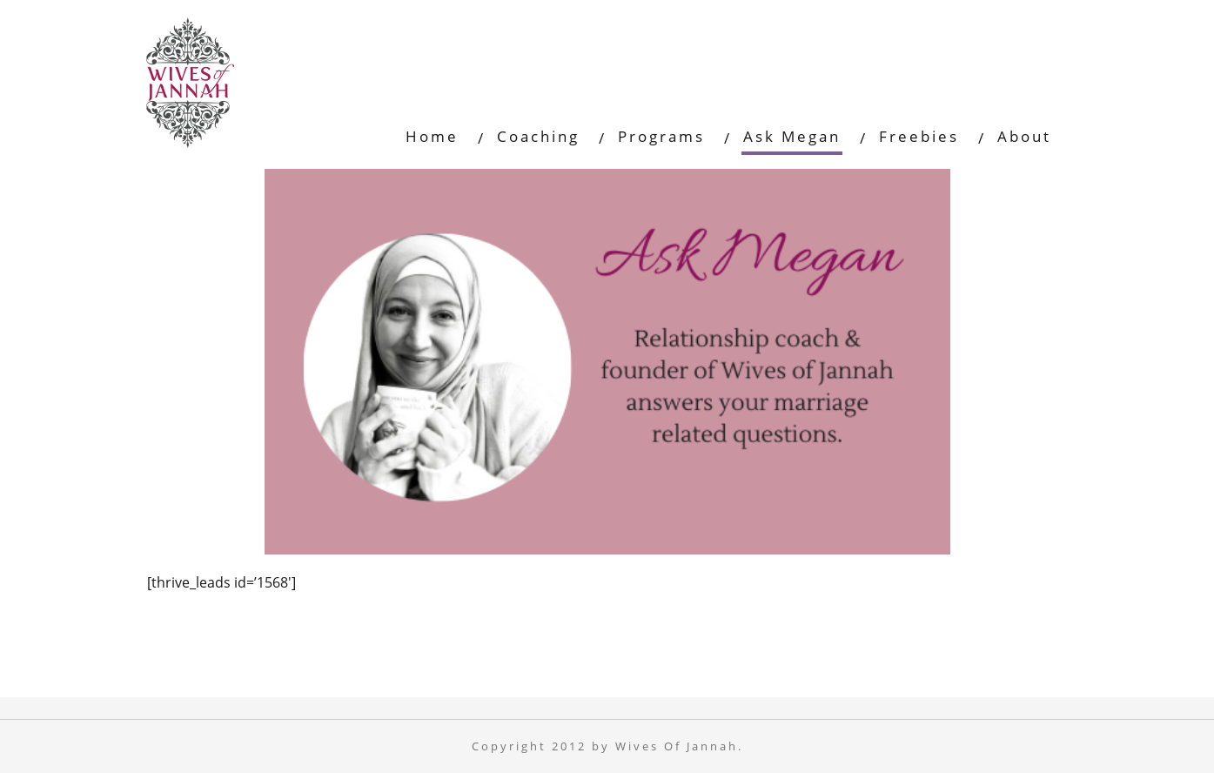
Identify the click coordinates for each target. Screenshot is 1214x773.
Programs (661, 136)
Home (432, 136)
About (1024, 136)
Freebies (919, 136)
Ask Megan (792, 136)
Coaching (538, 136)
